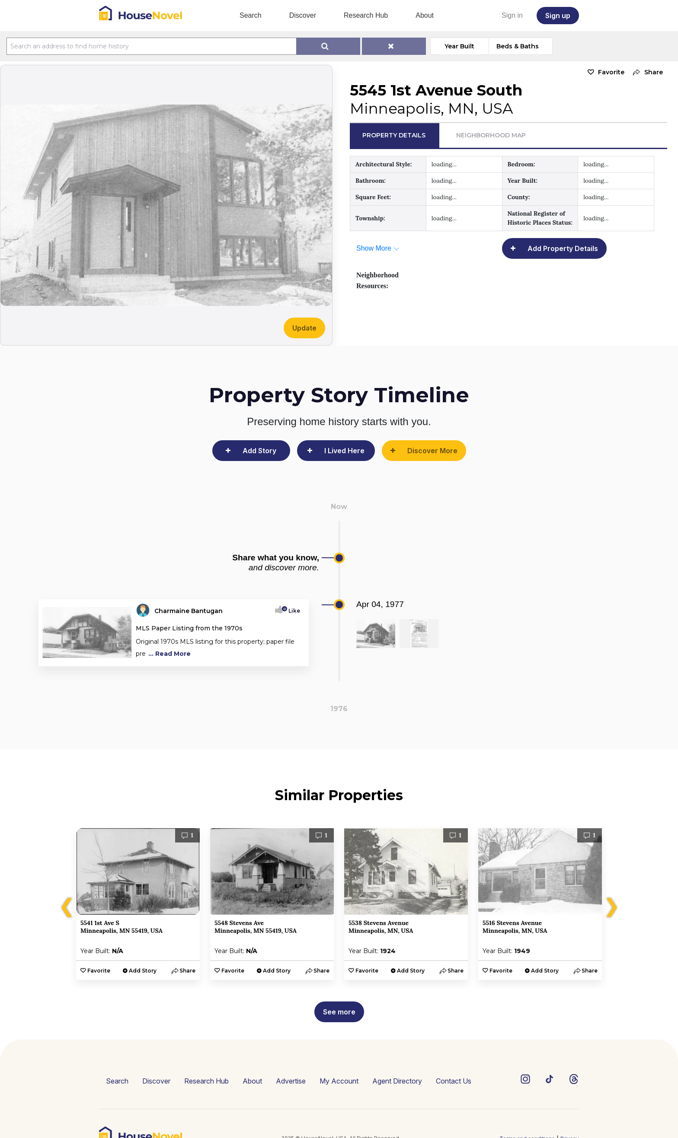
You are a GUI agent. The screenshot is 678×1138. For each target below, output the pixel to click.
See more (339, 1012)
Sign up (557, 15)
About (425, 15)
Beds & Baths (517, 46)
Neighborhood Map (491, 135)
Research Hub (366, 15)
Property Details (393, 135)
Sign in (512, 15)
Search (251, 15)
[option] (138, 904)
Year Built (459, 46)
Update (304, 328)
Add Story (259, 450)
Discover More (432, 450)
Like (291, 610)
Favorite (611, 72)
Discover (302, 15)
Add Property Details (563, 248)
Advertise (291, 1081)
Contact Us (453, 1081)
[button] (646, 72)
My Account (339, 1081)
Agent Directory (397, 1081)
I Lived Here (344, 450)
